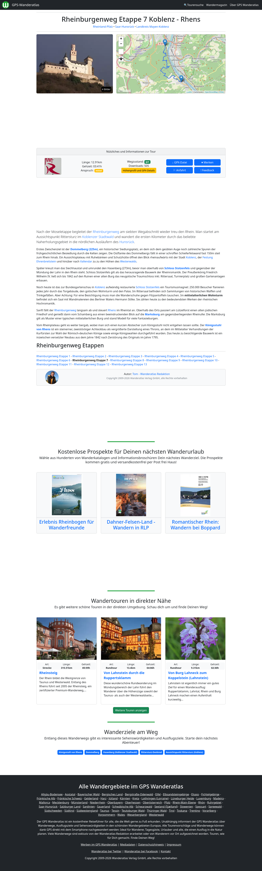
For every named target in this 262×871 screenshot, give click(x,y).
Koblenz (191, 257)
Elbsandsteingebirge (176, 794)
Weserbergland (137, 815)
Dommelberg (92, 752)
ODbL (221, 92)
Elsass (195, 794)
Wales (121, 815)
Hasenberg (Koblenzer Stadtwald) (120, 752)
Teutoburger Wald (133, 811)
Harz (103, 798)
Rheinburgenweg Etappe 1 (53, 356)
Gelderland (91, 798)
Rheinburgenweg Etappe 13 (129, 364)
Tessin (115, 811)
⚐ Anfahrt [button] (179, 170)
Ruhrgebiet (214, 802)
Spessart (200, 806)
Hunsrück (126, 242)
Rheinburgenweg (106, 231)
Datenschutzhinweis (151, 844)
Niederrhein (97, 802)
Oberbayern (115, 802)
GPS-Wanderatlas (25, 5)
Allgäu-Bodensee (52, 794)
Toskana (182, 811)
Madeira (218, 798)
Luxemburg (203, 798)
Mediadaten (127, 844)
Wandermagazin (216, 5)
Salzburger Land (70, 806)
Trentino (194, 811)
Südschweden (53, 811)
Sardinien (89, 806)
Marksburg (152, 314)
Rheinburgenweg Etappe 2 (89, 356)
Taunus (104, 811)
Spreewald (215, 806)
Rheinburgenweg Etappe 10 (199, 360)
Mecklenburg (60, 802)
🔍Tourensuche (194, 5)
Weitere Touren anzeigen (131, 710)
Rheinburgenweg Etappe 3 (125, 356)
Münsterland (79, 802)
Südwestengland (87, 811)
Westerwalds (128, 261)
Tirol (171, 811)
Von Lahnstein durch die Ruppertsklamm (124, 675)
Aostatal (70, 794)
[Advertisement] (171, 120)
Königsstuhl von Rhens (70, 752)
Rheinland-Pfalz (103, 26)
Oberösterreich (152, 802)
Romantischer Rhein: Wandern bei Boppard (195, 525)
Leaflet (189, 92)
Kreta (135, 798)
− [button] (121, 44)
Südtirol (69, 811)
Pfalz (167, 802)
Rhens (112, 310)
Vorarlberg (209, 811)
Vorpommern (106, 815)
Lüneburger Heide (182, 798)
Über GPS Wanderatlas (244, 5)
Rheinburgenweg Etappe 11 (54, 364)
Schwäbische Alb (122, 806)
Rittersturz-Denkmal (151, 752)
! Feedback (207, 170)
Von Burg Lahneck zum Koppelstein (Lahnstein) (188, 675)
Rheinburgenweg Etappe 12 (91, 364)
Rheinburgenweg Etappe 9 (163, 360)
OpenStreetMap (211, 92)
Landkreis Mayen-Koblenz (152, 26)
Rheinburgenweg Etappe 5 (197, 356)
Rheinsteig (48, 672)
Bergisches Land (112, 794)
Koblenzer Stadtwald (98, 236)
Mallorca (44, 802)
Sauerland (103, 806)
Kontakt (166, 851)
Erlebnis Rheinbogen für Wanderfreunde (66, 525)
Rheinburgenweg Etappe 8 (127, 360)
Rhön (201, 802)
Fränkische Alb (46, 798)
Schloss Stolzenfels (148, 287)
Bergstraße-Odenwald (139, 794)
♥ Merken (207, 162)
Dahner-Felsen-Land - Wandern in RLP (131, 525)
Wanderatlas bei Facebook (141, 851)
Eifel (158, 794)
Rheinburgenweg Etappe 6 (53, 360)
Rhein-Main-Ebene (184, 802)
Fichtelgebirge (210, 794)
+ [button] (121, 39)
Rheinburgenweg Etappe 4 (161, 356)
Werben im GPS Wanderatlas (99, 844)
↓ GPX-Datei (179, 162)
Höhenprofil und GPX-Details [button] (139, 170)
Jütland (113, 798)
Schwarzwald (144, 806)
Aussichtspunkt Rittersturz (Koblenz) (184, 752)
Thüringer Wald (156, 811)
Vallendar (86, 261)
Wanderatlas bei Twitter (106, 851)
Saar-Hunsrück (124, 26)
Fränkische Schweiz (69, 798)
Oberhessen (132, 802)
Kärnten (125, 798)
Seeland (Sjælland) (166, 806)
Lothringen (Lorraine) (155, 798)
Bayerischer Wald (88, 794)
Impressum (174, 844)
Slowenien (186, 806)
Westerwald (156, 815)
